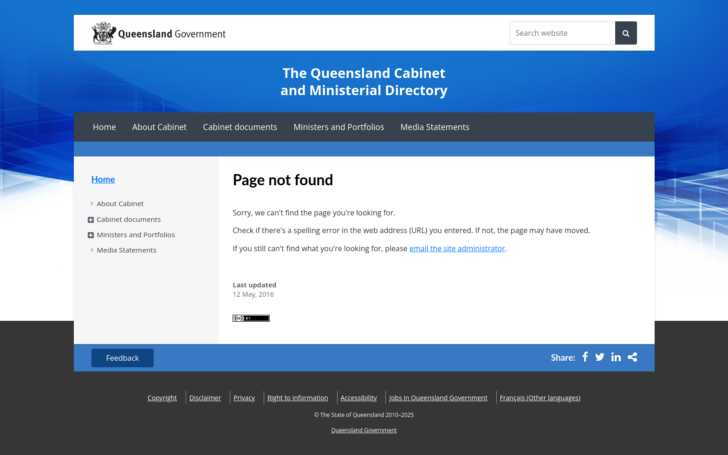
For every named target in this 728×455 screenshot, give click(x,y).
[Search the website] (563, 33)
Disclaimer (205, 397)
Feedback (122, 358)
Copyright (162, 397)
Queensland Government (363, 430)
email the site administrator (457, 248)
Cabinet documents (240, 126)
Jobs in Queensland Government (438, 397)
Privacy (244, 397)
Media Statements (435, 126)
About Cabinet (159, 126)
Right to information (297, 397)
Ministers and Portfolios (338, 126)
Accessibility (359, 397)
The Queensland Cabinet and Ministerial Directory (364, 81)
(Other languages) (540, 397)
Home (104, 126)
